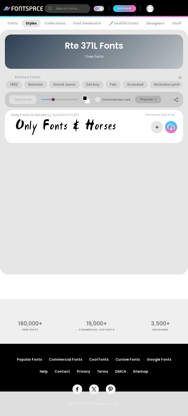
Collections (55, 23)
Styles (31, 23)
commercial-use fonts (97, 330)
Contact (62, 371)
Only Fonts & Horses (29, 114)
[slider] (53, 99)
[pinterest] (111, 389)
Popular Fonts (29, 359)
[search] (67, 8)
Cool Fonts (99, 359)
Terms (102, 371)
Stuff (176, 23)
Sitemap (140, 371)
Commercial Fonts (65, 359)
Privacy (83, 371)
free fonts (30, 330)
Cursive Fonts (128, 359)
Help (44, 371)
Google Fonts (159, 359)
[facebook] (77, 389)
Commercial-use (116, 99)
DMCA (120, 371)
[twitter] (94, 389)
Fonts (13, 23)
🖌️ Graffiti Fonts (124, 23)
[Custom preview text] (22, 99)
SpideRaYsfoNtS (66, 114)
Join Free (172, 8)
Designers (155, 23)
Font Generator (87, 23)
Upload (124, 8)
